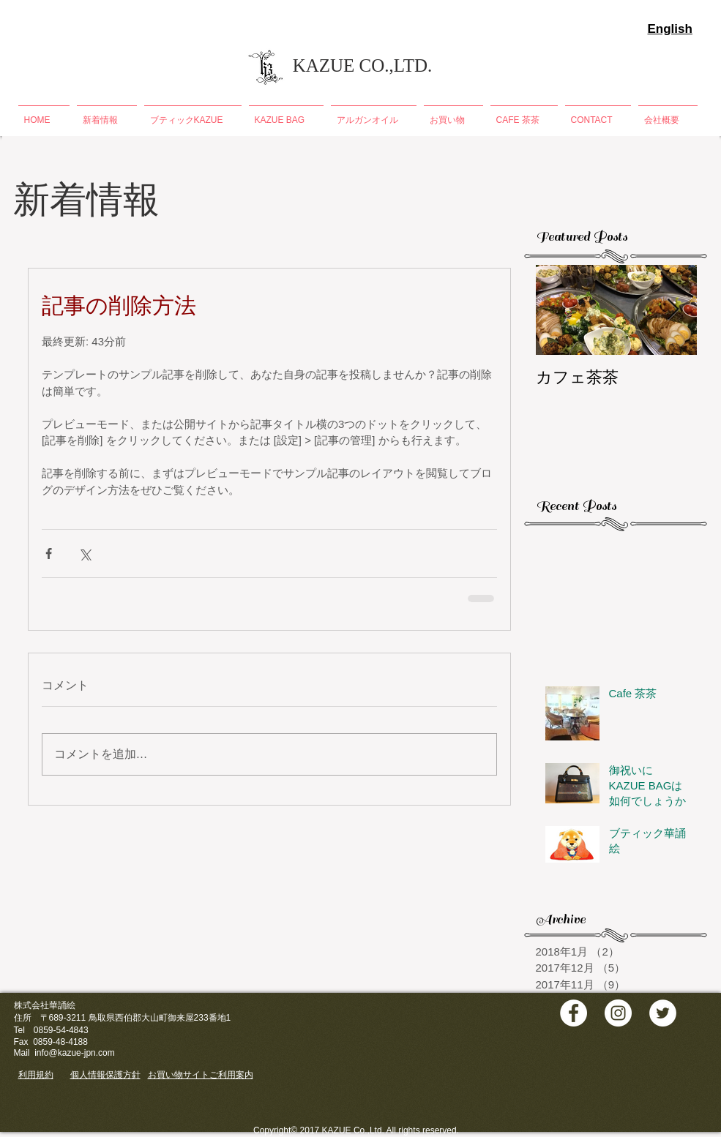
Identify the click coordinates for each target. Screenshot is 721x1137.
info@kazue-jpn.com (74, 1053)
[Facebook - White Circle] (573, 1013)
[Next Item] (673, 310)
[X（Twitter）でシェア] (84, 553)
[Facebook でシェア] (49, 553)
